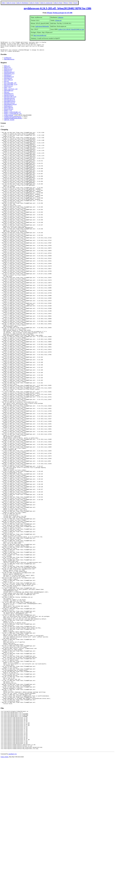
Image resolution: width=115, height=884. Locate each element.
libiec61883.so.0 (8, 92)
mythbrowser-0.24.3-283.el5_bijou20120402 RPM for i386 (57, 8)
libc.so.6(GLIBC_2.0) (10, 85)
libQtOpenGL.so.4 (9, 75)
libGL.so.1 (7, 68)
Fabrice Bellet (4, 882)
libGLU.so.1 (7, 69)
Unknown (60, 17)
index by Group (11, 3)
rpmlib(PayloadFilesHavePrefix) (13, 120)
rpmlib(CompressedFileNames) (12, 118)
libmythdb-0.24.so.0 (9, 103)
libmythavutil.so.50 (9, 101)
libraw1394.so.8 (8, 109)
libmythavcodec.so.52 (10, 98)
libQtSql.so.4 (7, 77)
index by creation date (46, 3)
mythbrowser (7, 59)
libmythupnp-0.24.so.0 (10, 106)
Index (3, 3)
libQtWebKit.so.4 (9, 78)
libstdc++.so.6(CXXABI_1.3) (12, 114)
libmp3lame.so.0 (8, 95)
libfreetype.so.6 (8, 88)
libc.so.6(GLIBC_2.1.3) (10, 86)
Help (70, 3)
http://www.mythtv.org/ (40, 35)
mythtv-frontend (8, 117)
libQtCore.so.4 (8, 71)
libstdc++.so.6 (8, 112)
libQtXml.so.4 (8, 80)
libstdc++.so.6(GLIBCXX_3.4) (12, 115)
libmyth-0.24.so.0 (9, 97)
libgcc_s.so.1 (7, 89)
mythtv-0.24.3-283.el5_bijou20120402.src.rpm (71, 29)
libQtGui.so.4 (8, 72)
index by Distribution (22, 3)
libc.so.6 (6, 83)
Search (75, 3)
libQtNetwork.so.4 (9, 74)
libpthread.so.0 (8, 108)
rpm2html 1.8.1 (12, 879)
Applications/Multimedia (42, 26)
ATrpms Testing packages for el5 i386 (59, 13)
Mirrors (66, 3)
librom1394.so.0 (8, 111)
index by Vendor (34, 3)
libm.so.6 (6, 94)
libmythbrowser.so (9, 61)
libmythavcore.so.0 (9, 100)
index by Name (58, 3)
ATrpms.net (58, 20)
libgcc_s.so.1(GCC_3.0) (10, 91)
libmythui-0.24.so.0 (9, 105)
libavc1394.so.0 (8, 81)
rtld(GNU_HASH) (9, 122)
